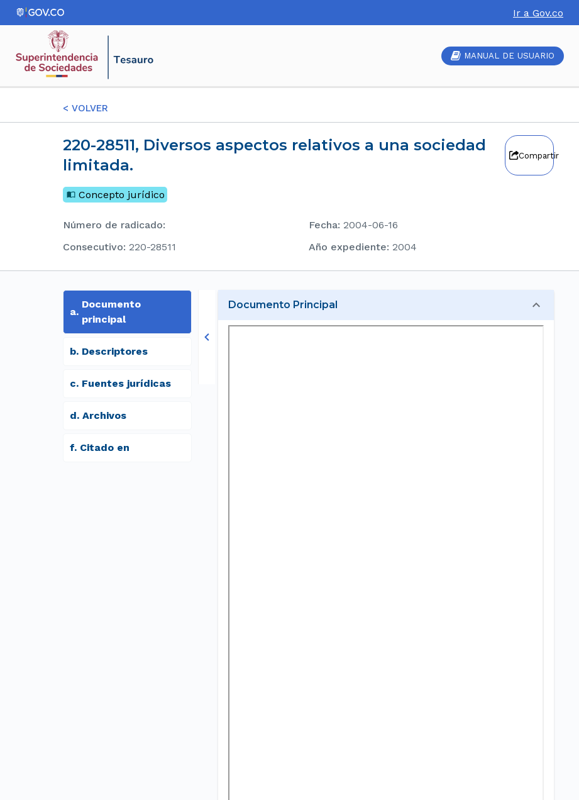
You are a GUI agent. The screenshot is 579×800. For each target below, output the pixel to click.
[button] (386, 305)
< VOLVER (85, 108)
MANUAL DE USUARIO (502, 55)
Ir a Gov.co (538, 13)
